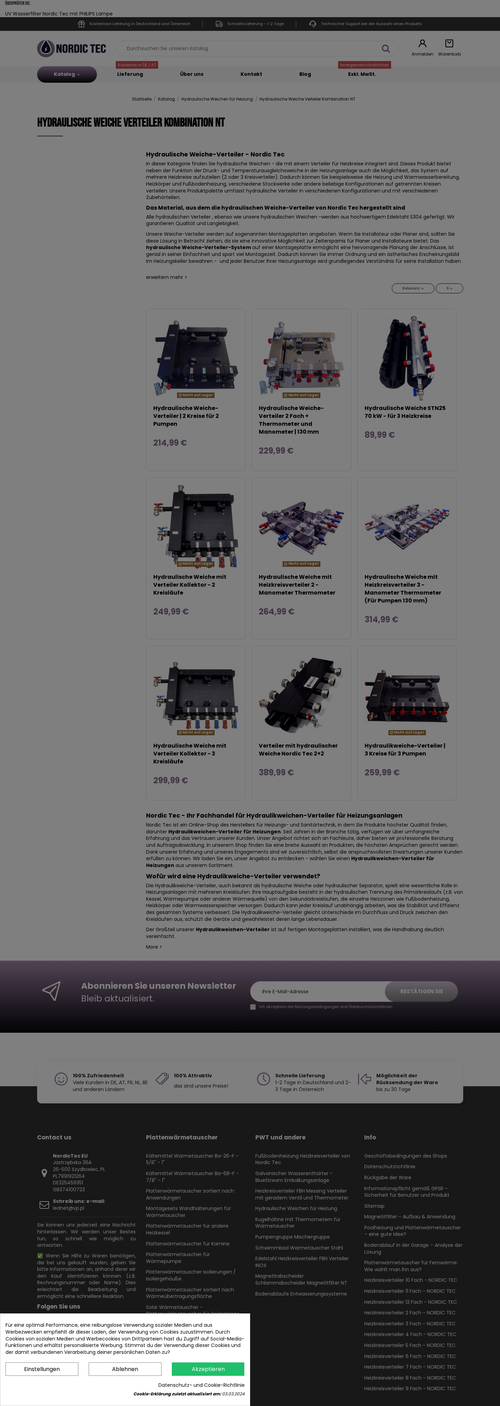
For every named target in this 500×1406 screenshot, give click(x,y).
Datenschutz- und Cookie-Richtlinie (201, 1385)
